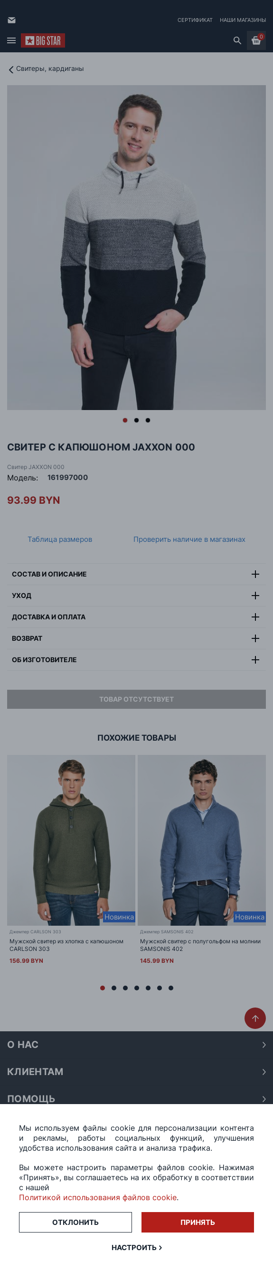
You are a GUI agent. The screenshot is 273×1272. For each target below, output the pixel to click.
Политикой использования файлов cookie (98, 1197)
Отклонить (75, 1222)
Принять (197, 1222)
